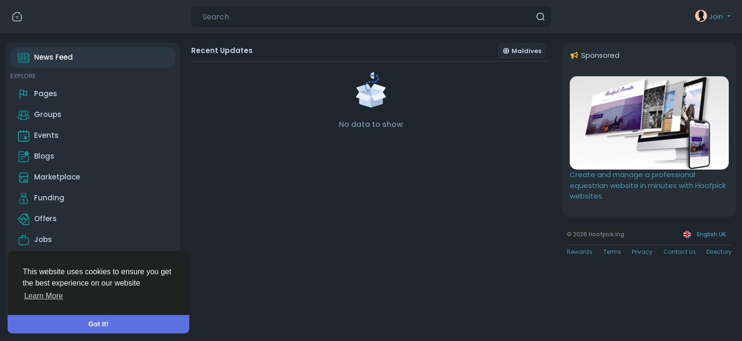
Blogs (36, 156)
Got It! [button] (98, 324)
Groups (40, 115)
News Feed (45, 57)
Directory (719, 252)
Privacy (642, 252)
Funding (41, 198)
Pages (37, 94)
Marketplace (49, 177)
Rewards (579, 252)
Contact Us (679, 252)
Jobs (35, 240)
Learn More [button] (43, 296)
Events (38, 136)
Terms (612, 252)
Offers (37, 219)
